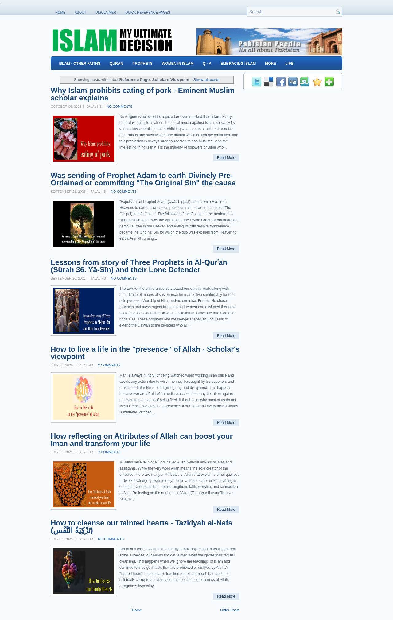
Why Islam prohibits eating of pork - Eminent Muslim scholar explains (143, 94)
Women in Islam (177, 63)
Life (289, 63)
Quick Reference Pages (147, 12)
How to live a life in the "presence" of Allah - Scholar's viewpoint (145, 353)
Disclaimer (105, 12)
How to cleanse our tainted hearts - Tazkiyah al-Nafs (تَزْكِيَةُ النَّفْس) (141, 526)
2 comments (109, 365)
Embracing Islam (238, 63)
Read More (226, 158)
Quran (116, 63)
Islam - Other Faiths (79, 63)
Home (60, 12)
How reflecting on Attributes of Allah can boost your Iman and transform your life (142, 439)
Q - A (207, 63)
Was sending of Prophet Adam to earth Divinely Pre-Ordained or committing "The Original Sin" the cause (143, 179)
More (270, 63)
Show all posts (206, 79)
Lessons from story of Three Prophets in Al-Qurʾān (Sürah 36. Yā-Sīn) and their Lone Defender (139, 266)
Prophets (142, 63)
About (80, 12)
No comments (120, 106)
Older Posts (229, 610)
